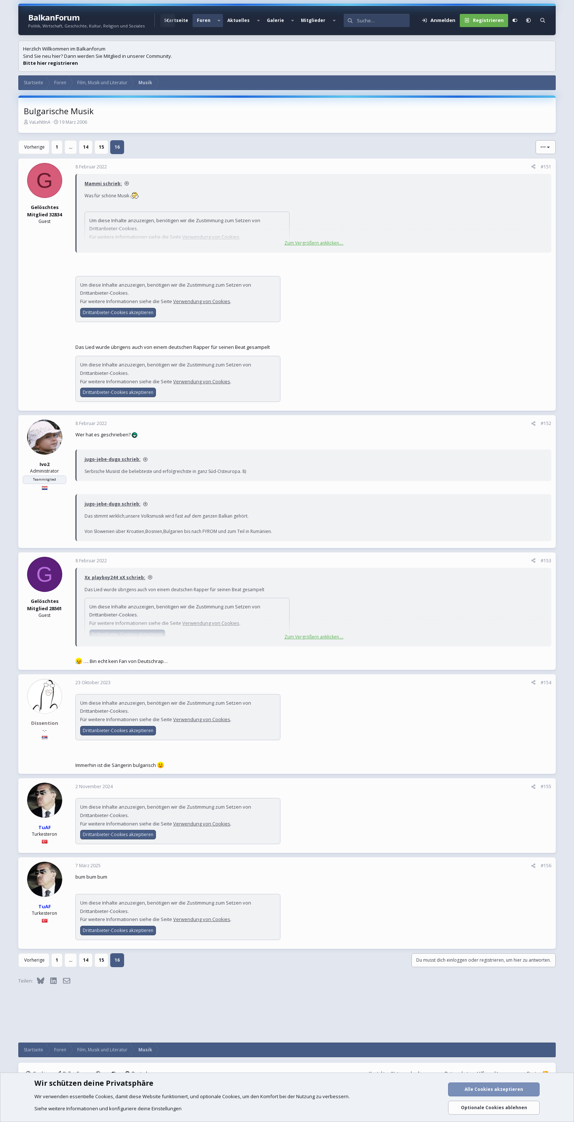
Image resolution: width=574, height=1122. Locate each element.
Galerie (275, 20)
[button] (219, 20)
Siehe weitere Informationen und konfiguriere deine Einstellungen (108, 1108)
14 (85, 147)
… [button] (70, 147)
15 (101, 147)
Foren (203, 20)
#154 (546, 682)
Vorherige (34, 147)
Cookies (104, 1096)
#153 (546, 561)
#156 (546, 865)
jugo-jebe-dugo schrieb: (113, 459)
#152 (546, 423)
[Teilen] (533, 167)
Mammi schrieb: (103, 183)
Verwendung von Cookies (201, 301)
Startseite (176, 20)
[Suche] (383, 20)
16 (117, 147)
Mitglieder (313, 20)
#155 (546, 786)
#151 (546, 167)
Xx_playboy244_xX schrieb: (115, 577)
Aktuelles (238, 20)
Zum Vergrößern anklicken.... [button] (313, 243)
